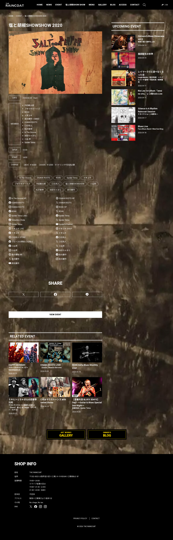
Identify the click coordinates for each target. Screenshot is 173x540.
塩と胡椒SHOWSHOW (74, 184)
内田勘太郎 (41, 184)
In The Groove (25, 178)
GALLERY (102, 5)
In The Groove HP (19, 198)
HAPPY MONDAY (24, 367)
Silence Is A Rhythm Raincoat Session (151, 111)
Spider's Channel (66, 224)
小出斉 (93, 184)
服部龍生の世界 (145, 54)
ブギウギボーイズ (22, 184)
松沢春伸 (40, 190)
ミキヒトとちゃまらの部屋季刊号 (24, 404)
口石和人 (55, 184)
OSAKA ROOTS (43, 178)
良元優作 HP (17, 255)
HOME (40, 5)
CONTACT (134, 5)
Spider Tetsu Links (19, 216)
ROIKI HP (63, 207)
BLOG (112, 5)
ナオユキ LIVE (18, 229)
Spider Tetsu (72, 178)
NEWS (49, 5)
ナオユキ (87, 178)
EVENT (58, 5)
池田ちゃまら (55, 190)
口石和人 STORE (19, 237)
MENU (92, 5)
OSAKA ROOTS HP (67, 198)
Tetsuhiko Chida (18, 220)
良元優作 (71, 190)
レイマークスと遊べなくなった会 (151, 76)
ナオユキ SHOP (65, 229)
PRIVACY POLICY (80, 518)
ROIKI (58, 178)
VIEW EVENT (55, 314)
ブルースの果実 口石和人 (22, 242)
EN (166, 5)
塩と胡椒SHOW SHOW (75, 5)
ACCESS (123, 5)
